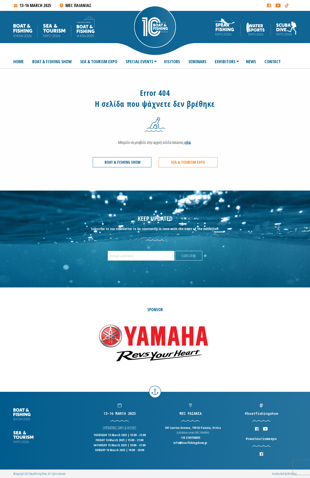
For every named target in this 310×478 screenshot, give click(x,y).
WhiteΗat (292, 474)
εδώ (187, 142)
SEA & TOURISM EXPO (98, 61)
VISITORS (172, 61)
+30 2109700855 (190, 437)
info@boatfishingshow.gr (190, 442)
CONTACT (272, 61)
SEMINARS (197, 61)
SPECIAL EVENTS (139, 61)
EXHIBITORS (225, 61)
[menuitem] (20, 61)
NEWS (251, 61)
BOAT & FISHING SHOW (52, 61)
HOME (18, 61)
